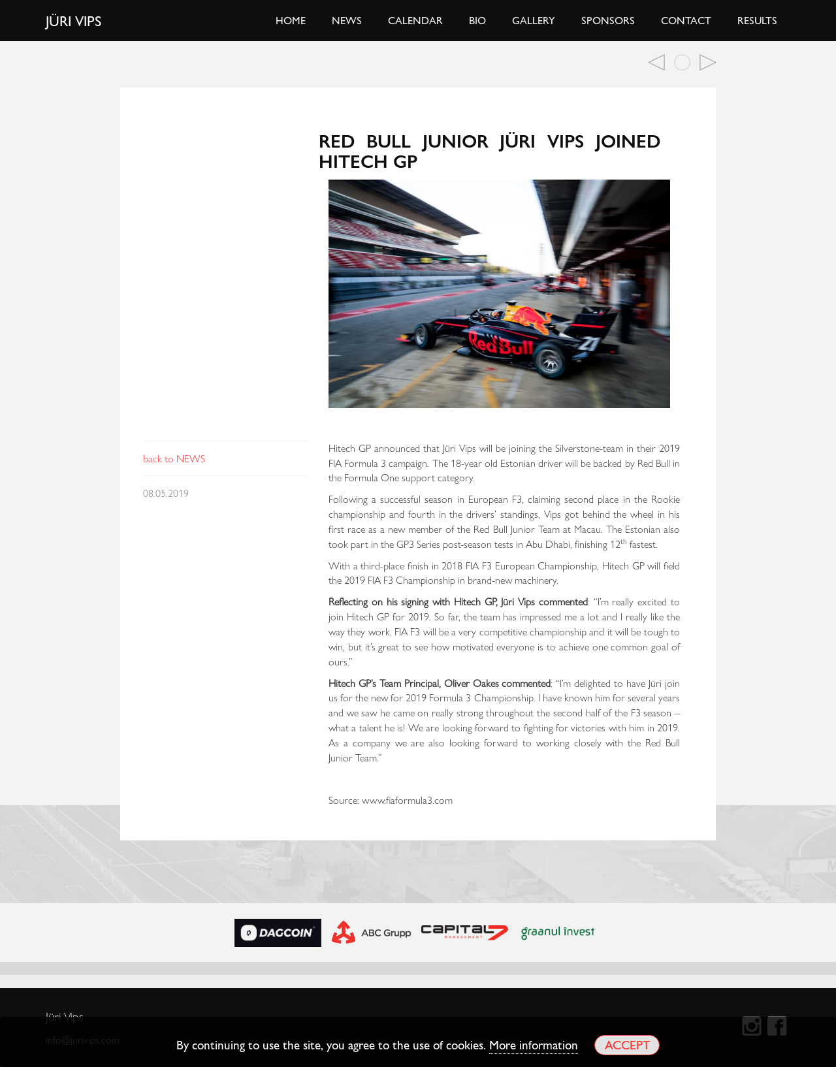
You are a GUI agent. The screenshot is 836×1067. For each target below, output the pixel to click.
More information (533, 1044)
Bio (477, 19)
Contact (686, 19)
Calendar (415, 19)
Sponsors (608, 19)
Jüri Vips (74, 20)
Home (291, 19)
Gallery (533, 19)
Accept (627, 1044)
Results (757, 19)
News (347, 19)
